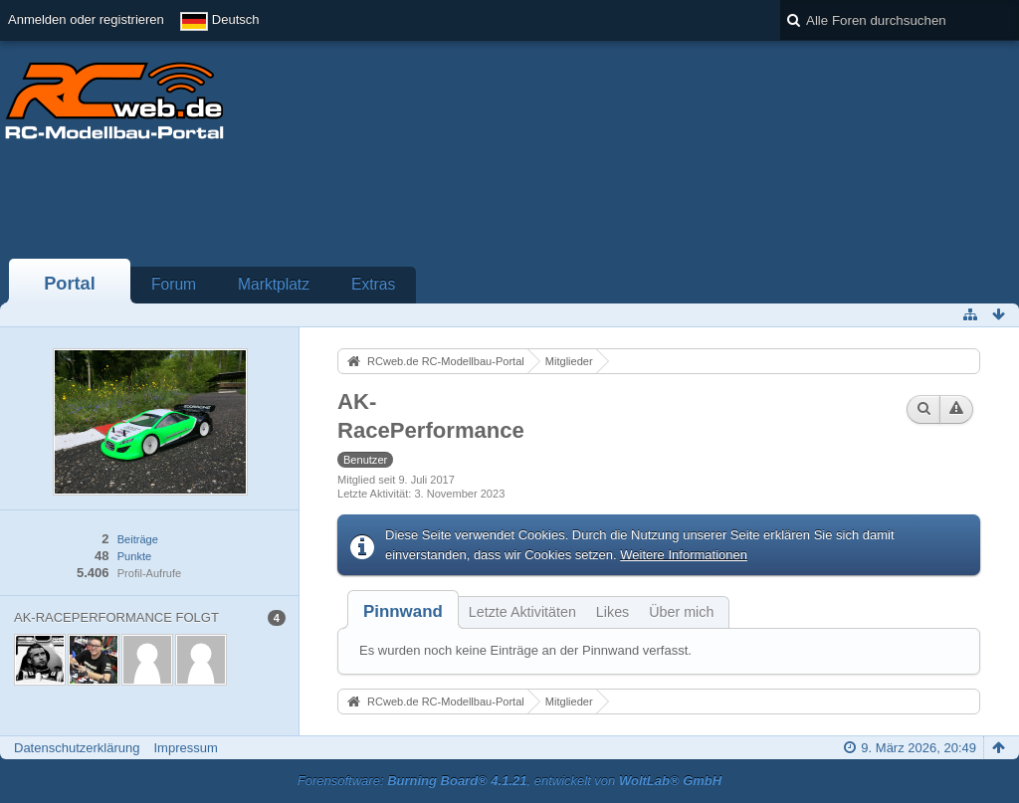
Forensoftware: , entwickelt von (509, 780)
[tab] (403, 611)
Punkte (134, 556)
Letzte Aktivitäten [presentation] (522, 612)
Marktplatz (273, 284)
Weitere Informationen (683, 554)
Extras (373, 284)
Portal (70, 284)
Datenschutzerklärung (76, 747)
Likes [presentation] (612, 612)
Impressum (185, 747)
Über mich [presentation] (681, 612)
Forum (173, 284)
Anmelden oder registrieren (86, 19)
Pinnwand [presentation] (403, 611)
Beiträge (137, 539)
